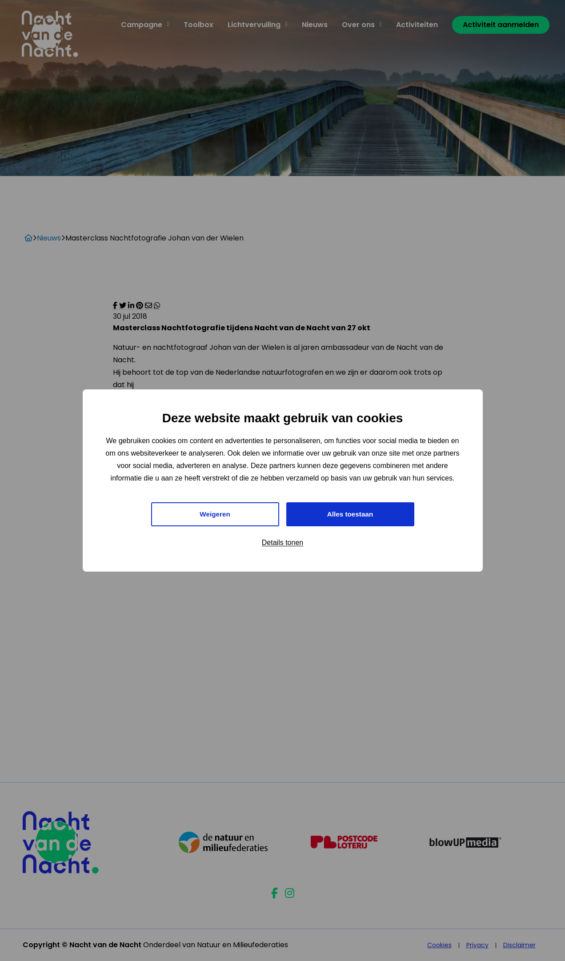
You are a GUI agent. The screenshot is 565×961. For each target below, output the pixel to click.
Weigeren (215, 514)
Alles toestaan (350, 514)
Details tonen (282, 543)
